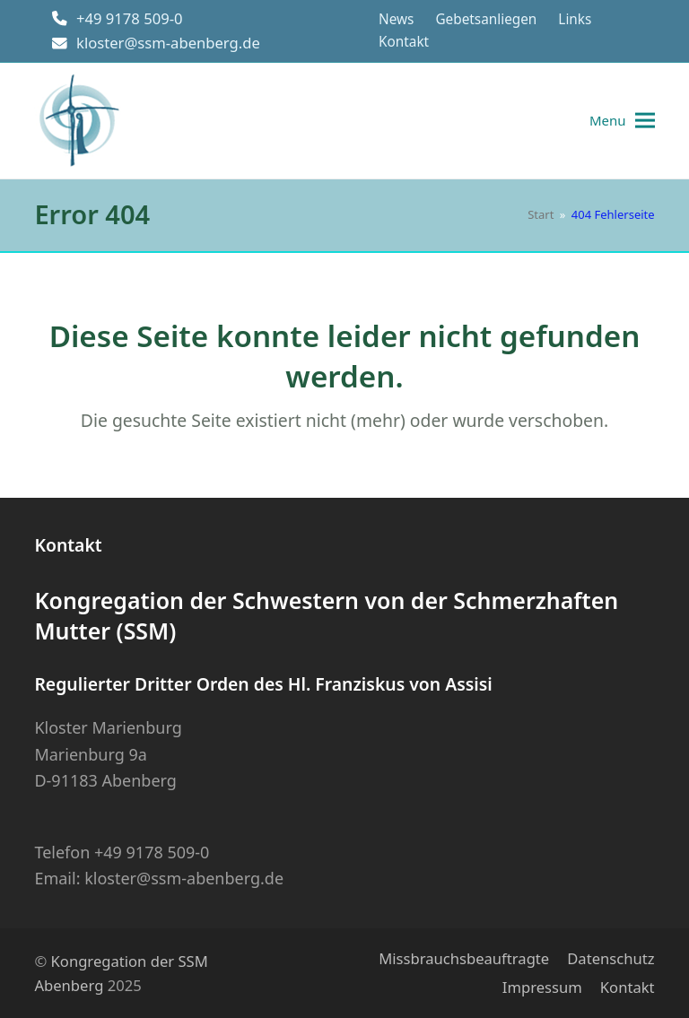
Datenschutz (610, 958)
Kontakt (627, 987)
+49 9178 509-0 (129, 18)
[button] (622, 120)
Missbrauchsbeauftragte (464, 958)
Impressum (542, 987)
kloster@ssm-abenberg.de (168, 42)
